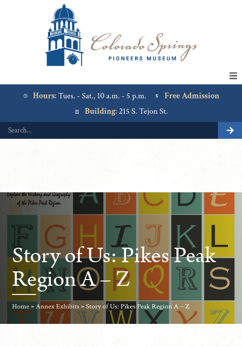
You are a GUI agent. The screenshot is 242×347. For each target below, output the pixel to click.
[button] (233, 75)
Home (20, 306)
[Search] (230, 130)
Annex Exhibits (57, 306)
